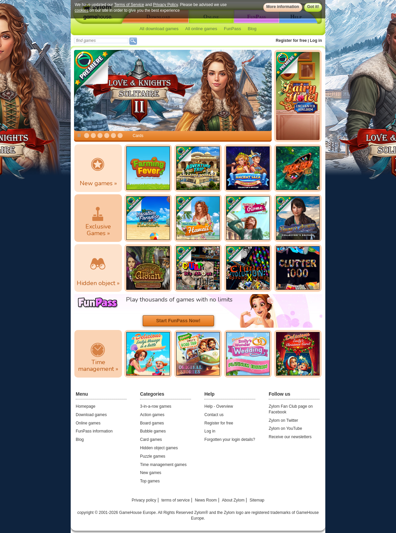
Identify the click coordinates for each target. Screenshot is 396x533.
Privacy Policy (165, 4)
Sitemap (257, 500)
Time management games (163, 464)
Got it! (313, 6)
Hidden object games (159, 448)
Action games (152, 414)
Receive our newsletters (290, 437)
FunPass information (94, 431)
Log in (316, 40)
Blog (252, 28)
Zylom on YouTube (285, 428)
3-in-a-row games (155, 406)
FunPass (232, 28)
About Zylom (233, 500)
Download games (91, 414)
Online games (88, 423)
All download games (158, 28)
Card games (151, 439)
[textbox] (101, 40)
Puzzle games (152, 456)
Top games (150, 481)
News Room (206, 500)
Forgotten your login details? (229, 439)
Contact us (213, 414)
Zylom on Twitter (283, 420)
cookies (81, 10)
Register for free (291, 40)
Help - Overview (218, 406)
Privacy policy (144, 500)
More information (282, 6)
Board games (152, 423)
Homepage (85, 406)
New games (150, 472)
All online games (201, 28)
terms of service (175, 500)
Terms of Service (129, 4)
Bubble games (153, 431)
